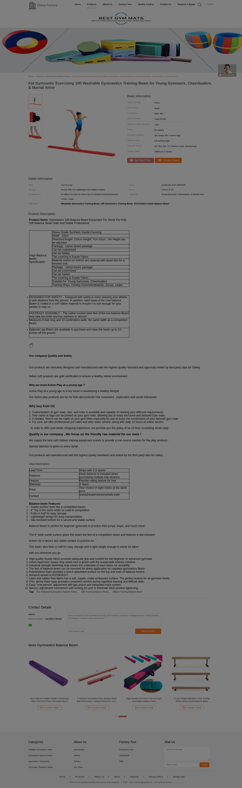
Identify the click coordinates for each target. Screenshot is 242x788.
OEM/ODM (124, 755)
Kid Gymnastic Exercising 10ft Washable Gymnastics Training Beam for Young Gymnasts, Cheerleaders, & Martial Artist (124, 76)
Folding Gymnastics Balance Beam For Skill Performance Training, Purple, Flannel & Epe (192, 699)
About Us (107, 4)
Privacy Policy (156, 777)
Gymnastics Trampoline (38, 761)
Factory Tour (125, 4)
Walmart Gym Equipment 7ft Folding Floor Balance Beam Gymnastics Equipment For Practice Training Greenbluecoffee (97, 700)
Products (91, 4)
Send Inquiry (148, 631)
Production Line (126, 749)
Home (78, 4)
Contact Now (168, 160)
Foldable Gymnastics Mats (40, 749)
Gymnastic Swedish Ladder (40, 767)
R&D (121, 761)
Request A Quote (186, 4)
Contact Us (165, 4)
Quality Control (146, 4)
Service (77, 761)
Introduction (79, 749)
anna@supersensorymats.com (99, 494)
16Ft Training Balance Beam (94, 592)
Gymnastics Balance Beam (40, 755)
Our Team (78, 767)
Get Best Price (140, 160)
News (117, 777)
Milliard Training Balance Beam (127, 592)
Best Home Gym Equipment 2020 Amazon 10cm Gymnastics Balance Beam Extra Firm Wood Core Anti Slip (49, 700)
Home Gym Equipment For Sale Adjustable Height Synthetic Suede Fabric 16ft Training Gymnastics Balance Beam (144, 700)
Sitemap (134, 777)
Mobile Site (179, 777)
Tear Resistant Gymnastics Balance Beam (56, 592)
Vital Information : (40, 464)
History (77, 755)
